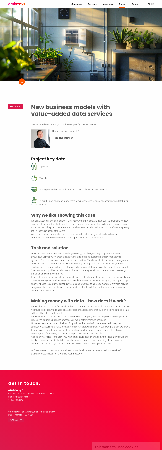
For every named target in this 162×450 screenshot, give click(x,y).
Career (14, 420)
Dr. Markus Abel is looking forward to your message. (56, 353)
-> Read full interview (62, 137)
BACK (17, 107)
